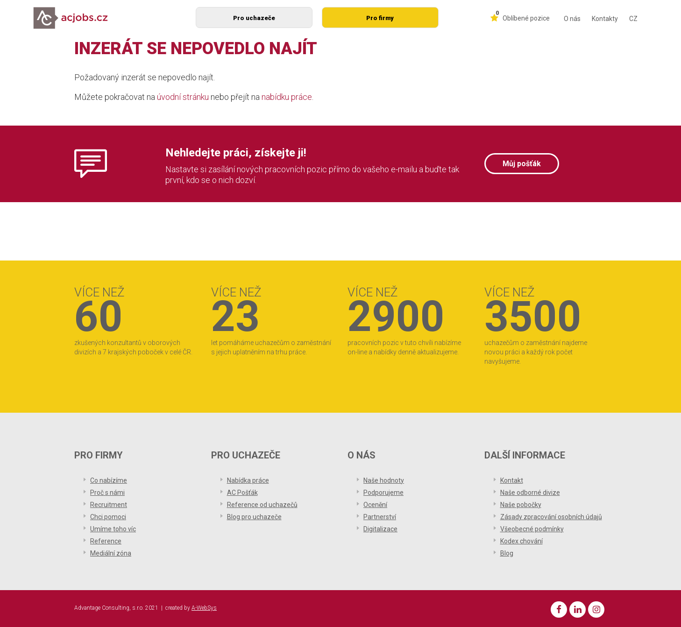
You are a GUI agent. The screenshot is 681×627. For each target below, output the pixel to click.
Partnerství (379, 517)
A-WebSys (204, 608)
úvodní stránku (183, 97)
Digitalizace (380, 529)
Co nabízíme (108, 480)
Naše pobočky (520, 504)
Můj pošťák (522, 163)
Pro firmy (380, 17)
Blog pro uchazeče (254, 517)
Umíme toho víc (113, 529)
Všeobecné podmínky (532, 529)
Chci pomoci (108, 517)
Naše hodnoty (383, 480)
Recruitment (108, 504)
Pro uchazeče (254, 17)
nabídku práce (287, 97)
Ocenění (375, 504)
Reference (105, 541)
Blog (506, 553)
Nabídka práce (248, 480)
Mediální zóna (110, 553)
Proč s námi (107, 492)
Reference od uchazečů (262, 504)
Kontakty (605, 18)
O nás (572, 18)
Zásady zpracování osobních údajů (551, 517)
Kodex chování (521, 541)
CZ (633, 18)
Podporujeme (383, 492)
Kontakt (511, 480)
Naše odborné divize (530, 492)
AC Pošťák (242, 492)
